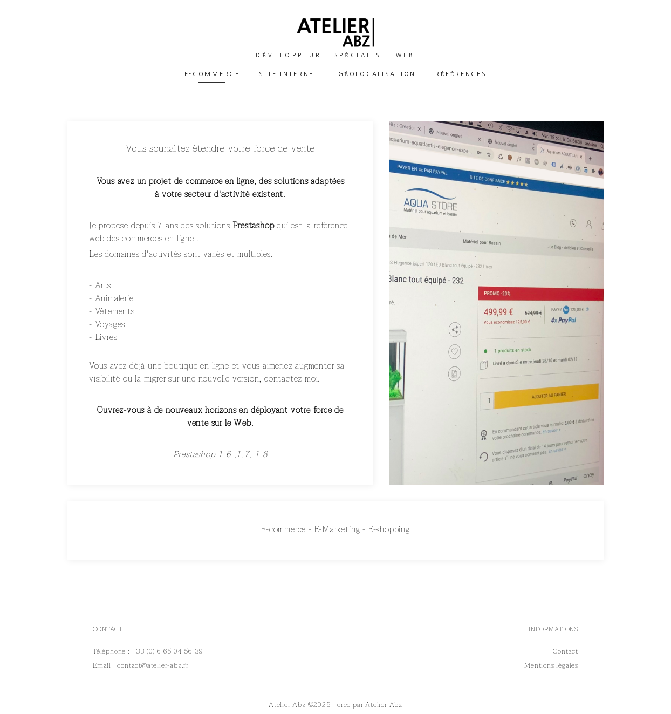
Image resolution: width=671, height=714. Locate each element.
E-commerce (212, 74)
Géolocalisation (377, 74)
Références (461, 74)
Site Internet (288, 74)
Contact (565, 651)
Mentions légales (551, 665)
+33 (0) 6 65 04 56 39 (167, 651)
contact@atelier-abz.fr (153, 665)
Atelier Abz (383, 705)
